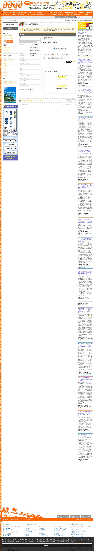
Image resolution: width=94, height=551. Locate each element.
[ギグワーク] (49, 14)
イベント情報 (28, 531)
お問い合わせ (7, 535)
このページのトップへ (70, 104)
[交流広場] (32, 14)
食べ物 (5, 72)
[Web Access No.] (58, 14)
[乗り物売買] (81, 12)
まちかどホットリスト (30, 530)
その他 (5, 75)
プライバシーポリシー (26, 519)
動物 (5, 63)
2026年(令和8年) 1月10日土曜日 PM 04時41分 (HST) (80, 20)
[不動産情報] (88, 12)
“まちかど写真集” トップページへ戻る (31, 100)
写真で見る (7, 47)
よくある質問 (7, 534)
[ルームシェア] (6, 14)
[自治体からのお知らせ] (22, 12)
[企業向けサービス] (75, 14)
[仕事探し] (60, 12)
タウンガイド (28, 528)
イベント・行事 (8, 60)
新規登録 (10, 29)
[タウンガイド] (32, 12)
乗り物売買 (42, 530)
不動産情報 (42, 534)
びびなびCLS (6, 528)
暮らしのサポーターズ (60, 528)
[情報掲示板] (67, 12)
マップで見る (7, 52)
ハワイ (18, 20)
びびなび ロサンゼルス (76, 536)
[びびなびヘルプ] (67, 14)
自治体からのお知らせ (60, 530)
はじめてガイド (7, 530)
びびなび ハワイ (74, 529)
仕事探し (26, 535)
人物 (5, 68)
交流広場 (56, 534)
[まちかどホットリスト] (42, 12)
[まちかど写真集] (40, 14)
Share (73, 61)
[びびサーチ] (12, 12)
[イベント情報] (53, 12)
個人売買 (41, 528)
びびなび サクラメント (76, 534)
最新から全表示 (8, 35)
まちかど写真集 (10, 24)
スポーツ (6, 70)
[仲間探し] (13, 14)
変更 (68, 100)
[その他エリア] (85, 14)
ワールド (4, 20)
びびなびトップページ (10, 83)
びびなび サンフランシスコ (77, 531)
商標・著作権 (14, 519)
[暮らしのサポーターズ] (23, 14)
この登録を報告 (24, 104)
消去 (73, 100)
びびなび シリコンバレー (77, 533)
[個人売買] (74, 12)
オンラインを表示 (8, 38)
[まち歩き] (5, 12)
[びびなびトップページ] (12, 5)
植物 (5, 65)
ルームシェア (43, 535)
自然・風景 (7, 58)
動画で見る (7, 49)
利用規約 (5, 519)
